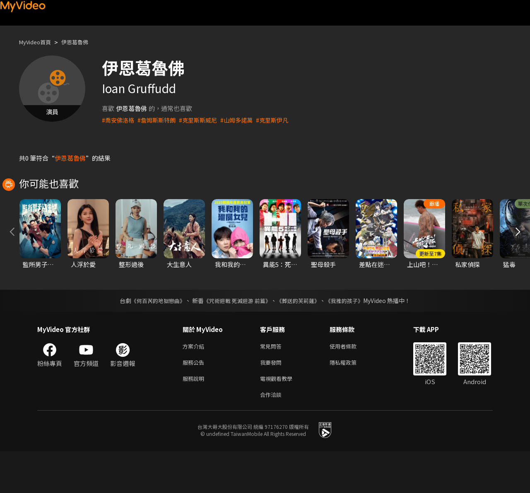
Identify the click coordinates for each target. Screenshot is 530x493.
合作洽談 (272, 435)
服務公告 (195, 401)
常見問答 (272, 383)
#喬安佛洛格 (119, 119)
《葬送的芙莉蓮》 (301, 337)
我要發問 (272, 401)
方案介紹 (195, 383)
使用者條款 (350, 383)
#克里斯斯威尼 (203, 119)
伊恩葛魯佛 (82, 42)
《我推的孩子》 (350, 337)
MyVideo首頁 (38, 42)
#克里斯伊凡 (282, 119)
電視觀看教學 (278, 418)
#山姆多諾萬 (244, 119)
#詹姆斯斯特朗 (160, 119)
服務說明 (195, 418)
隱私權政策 (350, 401)
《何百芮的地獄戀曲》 (153, 337)
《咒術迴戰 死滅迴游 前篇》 (236, 337)
